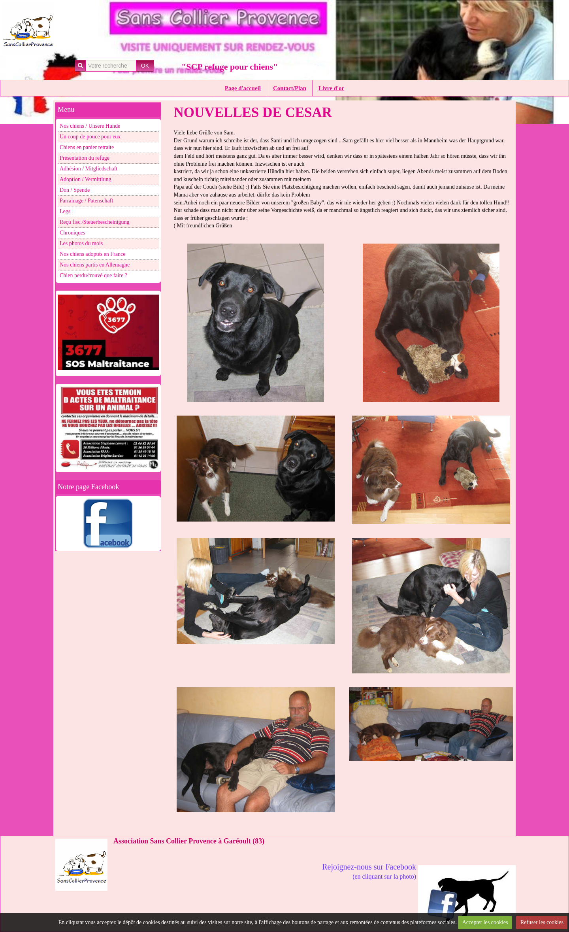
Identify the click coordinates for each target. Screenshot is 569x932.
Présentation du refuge (84, 158)
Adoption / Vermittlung (85, 179)
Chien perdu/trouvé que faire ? (93, 275)
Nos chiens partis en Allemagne (95, 265)
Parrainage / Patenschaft (86, 201)
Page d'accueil (243, 88)
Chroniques (72, 233)
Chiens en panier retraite (87, 147)
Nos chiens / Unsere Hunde (90, 126)
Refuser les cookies (541, 922)
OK (145, 65)
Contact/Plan (289, 88)
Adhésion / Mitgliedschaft (88, 169)
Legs (65, 211)
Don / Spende (75, 190)
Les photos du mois (81, 243)
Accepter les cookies (485, 922)
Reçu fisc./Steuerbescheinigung (95, 222)
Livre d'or (331, 88)
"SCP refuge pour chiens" (229, 67)
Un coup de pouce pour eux (90, 137)
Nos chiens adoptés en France (92, 254)
